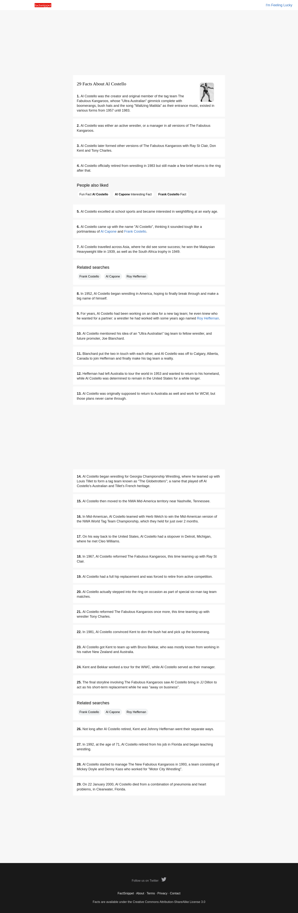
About (140, 893)
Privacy (162, 893)
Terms (151, 893)
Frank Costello (135, 231)
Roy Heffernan (136, 276)
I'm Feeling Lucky (279, 5)
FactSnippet (126, 893)
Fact (172, 194)
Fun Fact (93, 194)
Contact (175, 893)
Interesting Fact (133, 194)
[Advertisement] (149, 42)
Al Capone (109, 231)
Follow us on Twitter (149, 880)
